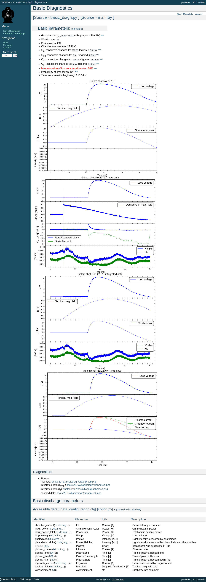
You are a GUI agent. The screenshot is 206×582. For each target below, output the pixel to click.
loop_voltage (42, 535)
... (68, 525)
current (201, 2)
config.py (105, 509)
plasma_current (43, 549)
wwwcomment (43, 570)
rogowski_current (44, 563)
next (194, 2)
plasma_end (42, 552)
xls (59, 525)
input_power (42, 528)
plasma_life (41, 556)
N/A (52, 552)
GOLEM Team (118, 579)
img (64, 525)
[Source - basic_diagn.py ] (56, 17)
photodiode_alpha (45, 542)
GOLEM (6, 2)
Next (5, 42)
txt (56, 525)
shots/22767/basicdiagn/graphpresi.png (88, 484)
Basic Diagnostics (37, 2)
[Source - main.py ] (97, 17)
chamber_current (44, 525)
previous (185, 2)
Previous (7, 45)
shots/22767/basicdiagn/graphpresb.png (74, 481)
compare (77, 28)
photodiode (41, 539)
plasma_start (42, 559)
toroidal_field (42, 566)
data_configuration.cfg (78, 509)
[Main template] (7, 579)
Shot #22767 (18, 2)
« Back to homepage (14, 33)
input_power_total (45, 532)
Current (7, 47)
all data (136, 509)
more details (124, 509)
